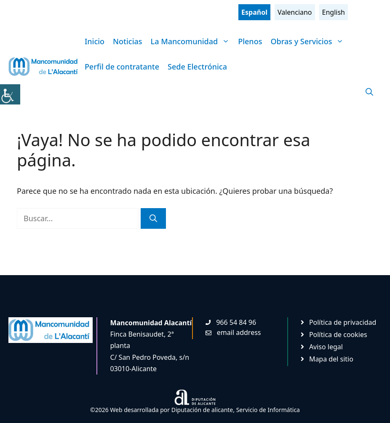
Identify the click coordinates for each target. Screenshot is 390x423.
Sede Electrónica (197, 67)
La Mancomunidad (192, 41)
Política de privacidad (343, 322)
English (333, 12)
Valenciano (295, 12)
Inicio (94, 41)
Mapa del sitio (331, 359)
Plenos (250, 41)
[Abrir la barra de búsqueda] (369, 91)
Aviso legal (326, 346)
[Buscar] (153, 218)
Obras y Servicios (309, 41)
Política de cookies (338, 334)
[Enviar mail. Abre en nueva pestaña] (233, 332)
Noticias (127, 41)
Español (254, 12)
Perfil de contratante (122, 67)
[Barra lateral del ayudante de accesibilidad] (10, 94)
